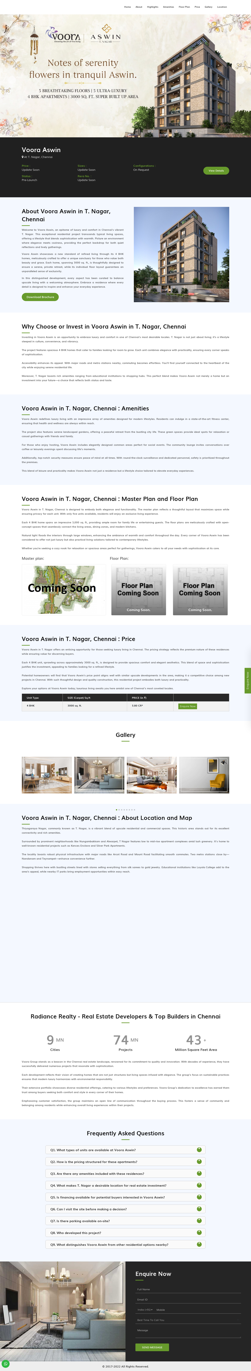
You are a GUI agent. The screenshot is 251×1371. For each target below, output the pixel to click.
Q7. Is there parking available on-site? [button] (126, 1220)
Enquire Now (187, 706)
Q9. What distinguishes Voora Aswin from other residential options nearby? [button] (126, 1244)
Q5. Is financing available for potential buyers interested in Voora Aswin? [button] (126, 1196)
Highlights (152, 6)
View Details (216, 170)
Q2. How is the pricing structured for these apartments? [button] (126, 1161)
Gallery (208, 6)
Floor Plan (184, 6)
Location (222, 6)
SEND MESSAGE (152, 1347)
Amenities (168, 6)
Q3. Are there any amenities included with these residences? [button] (126, 1173)
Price (197, 6)
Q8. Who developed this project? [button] (126, 1232)
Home (127, 6)
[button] (116, 809)
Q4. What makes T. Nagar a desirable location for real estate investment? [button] (126, 1185)
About (139, 6)
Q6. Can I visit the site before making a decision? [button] (126, 1208)
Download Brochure (40, 297)
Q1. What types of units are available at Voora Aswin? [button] (126, 1149)
